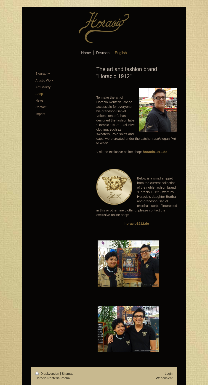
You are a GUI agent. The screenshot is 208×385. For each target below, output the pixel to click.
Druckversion (47, 373)
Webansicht (164, 378)
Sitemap (67, 373)
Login (169, 373)
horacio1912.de (155, 152)
